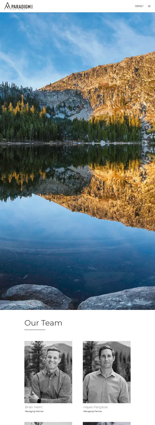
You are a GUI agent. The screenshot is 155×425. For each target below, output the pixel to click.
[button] (149, 6)
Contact (139, 6)
